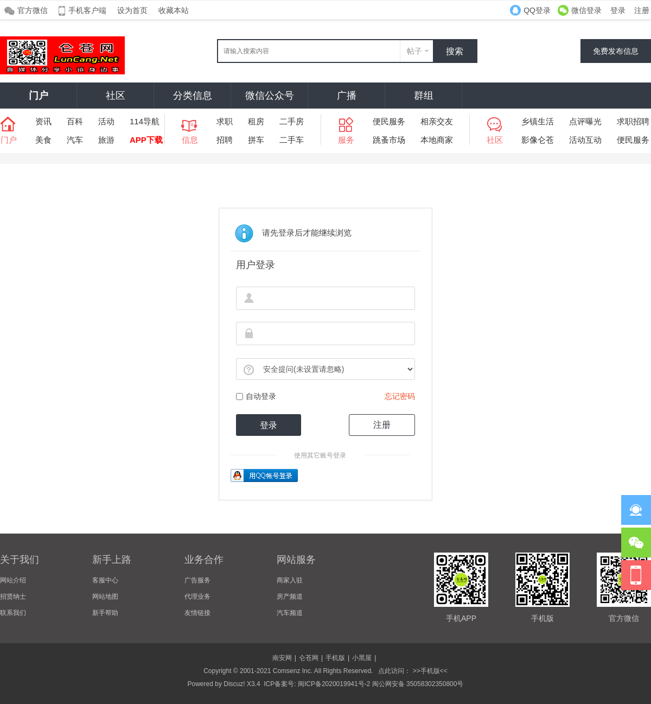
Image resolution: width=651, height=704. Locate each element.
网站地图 (105, 596)
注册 (641, 10)
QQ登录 (537, 10)
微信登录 (586, 10)
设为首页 (132, 10)
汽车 (75, 139)
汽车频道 (290, 613)
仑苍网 (308, 658)
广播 (346, 95)
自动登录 (256, 396)
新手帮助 (105, 613)
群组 (423, 95)
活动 (106, 121)
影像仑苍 (537, 139)
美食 (43, 139)
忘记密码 (400, 396)
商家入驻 (290, 580)
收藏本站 (173, 10)
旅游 (106, 139)
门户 (38, 95)
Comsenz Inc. (292, 671)
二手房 (291, 121)
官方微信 (32, 10)
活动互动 (585, 139)
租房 (256, 121)
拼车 (256, 139)
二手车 (291, 139)
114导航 (144, 121)
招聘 (224, 139)
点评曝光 (585, 121)
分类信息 (192, 95)
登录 (618, 10)
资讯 (43, 121)
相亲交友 (436, 121)
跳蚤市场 (389, 139)
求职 (224, 121)
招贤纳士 (13, 596)
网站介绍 (13, 580)
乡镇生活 (537, 121)
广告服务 (197, 580)
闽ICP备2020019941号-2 (334, 684)
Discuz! (234, 684)
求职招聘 (633, 121)
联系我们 (13, 613)
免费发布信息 (616, 51)
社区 (115, 95)
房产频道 (290, 596)
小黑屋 (362, 658)
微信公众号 (269, 95)
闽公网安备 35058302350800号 (418, 684)
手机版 (335, 658)
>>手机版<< (429, 671)
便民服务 (389, 121)
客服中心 (105, 580)
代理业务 (197, 596)
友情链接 (197, 613)
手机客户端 (87, 10)
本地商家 (436, 139)
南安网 (282, 658)
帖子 (414, 51)
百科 (75, 121)
